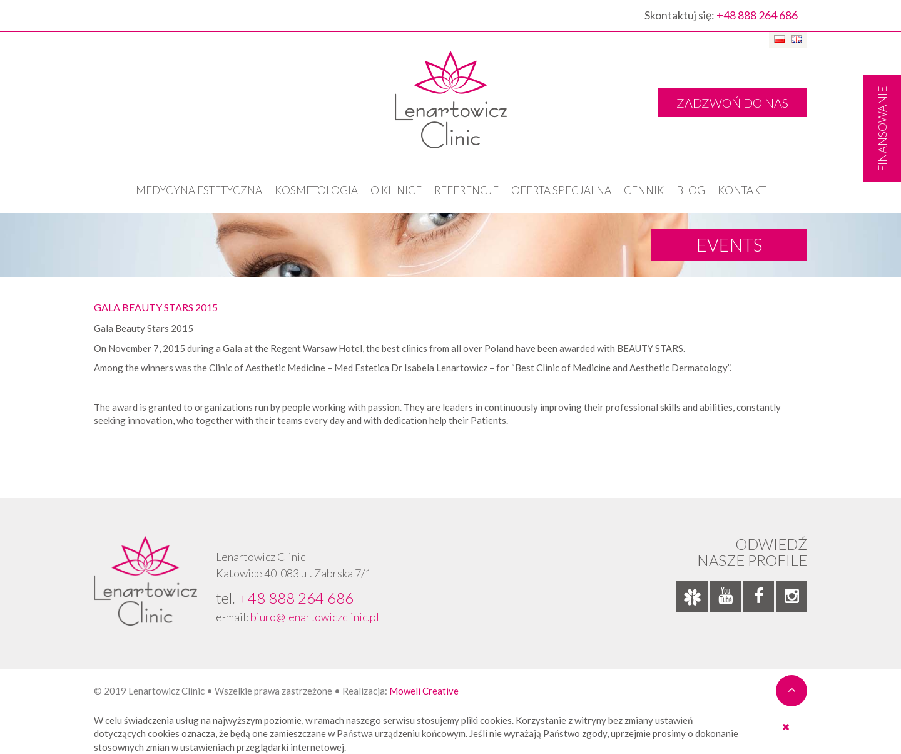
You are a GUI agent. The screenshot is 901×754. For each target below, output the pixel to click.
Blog (690, 190)
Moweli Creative (424, 690)
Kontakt (742, 190)
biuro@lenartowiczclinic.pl (314, 617)
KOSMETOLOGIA (316, 190)
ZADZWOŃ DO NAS (732, 102)
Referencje (466, 190)
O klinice (396, 190)
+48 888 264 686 (757, 15)
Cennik (644, 190)
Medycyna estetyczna (199, 190)
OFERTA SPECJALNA (561, 190)
